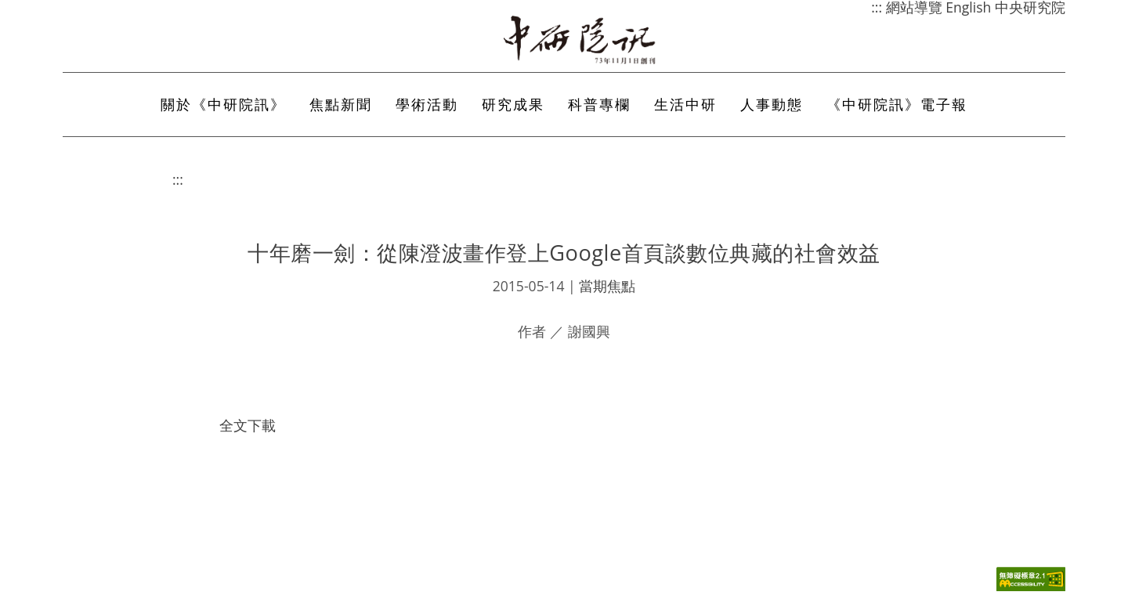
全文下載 (247, 425)
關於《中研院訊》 (223, 104)
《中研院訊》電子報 (896, 104)
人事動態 (771, 104)
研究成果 (513, 104)
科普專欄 (599, 104)
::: (177, 179)
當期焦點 (607, 285)
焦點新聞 (340, 104)
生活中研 (685, 104)
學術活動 (427, 104)
